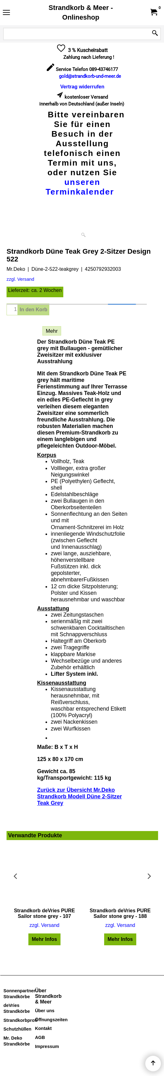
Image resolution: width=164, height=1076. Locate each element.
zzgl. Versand (20, 279)
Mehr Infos (44, 939)
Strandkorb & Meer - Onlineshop (81, 12)
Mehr (52, 331)
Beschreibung (23, 331)
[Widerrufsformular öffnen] (82, 86)
